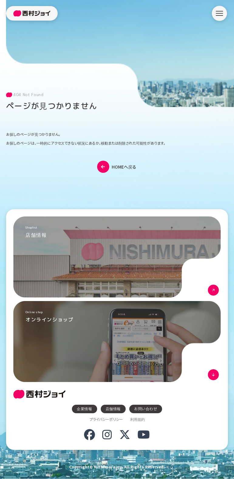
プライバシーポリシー (106, 419)
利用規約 (137, 419)
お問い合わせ (145, 408)
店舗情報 (113, 408)
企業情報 (84, 408)
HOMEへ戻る (116, 167)
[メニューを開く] (219, 13)
